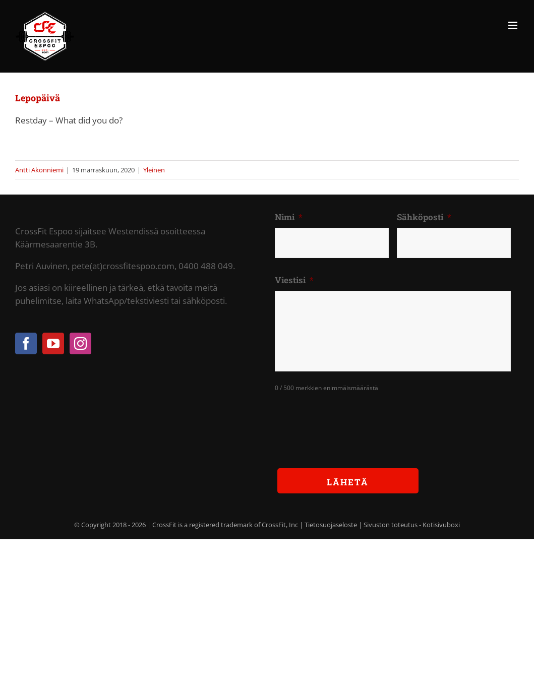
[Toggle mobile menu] (513, 25)
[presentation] (351, 422)
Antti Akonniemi (39, 169)
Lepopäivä (37, 98)
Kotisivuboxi (441, 524)
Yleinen (154, 169)
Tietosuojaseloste (331, 524)
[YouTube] (53, 343)
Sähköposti (424, 217)
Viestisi (294, 280)
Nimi (289, 217)
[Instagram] (80, 343)
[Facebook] (26, 343)
